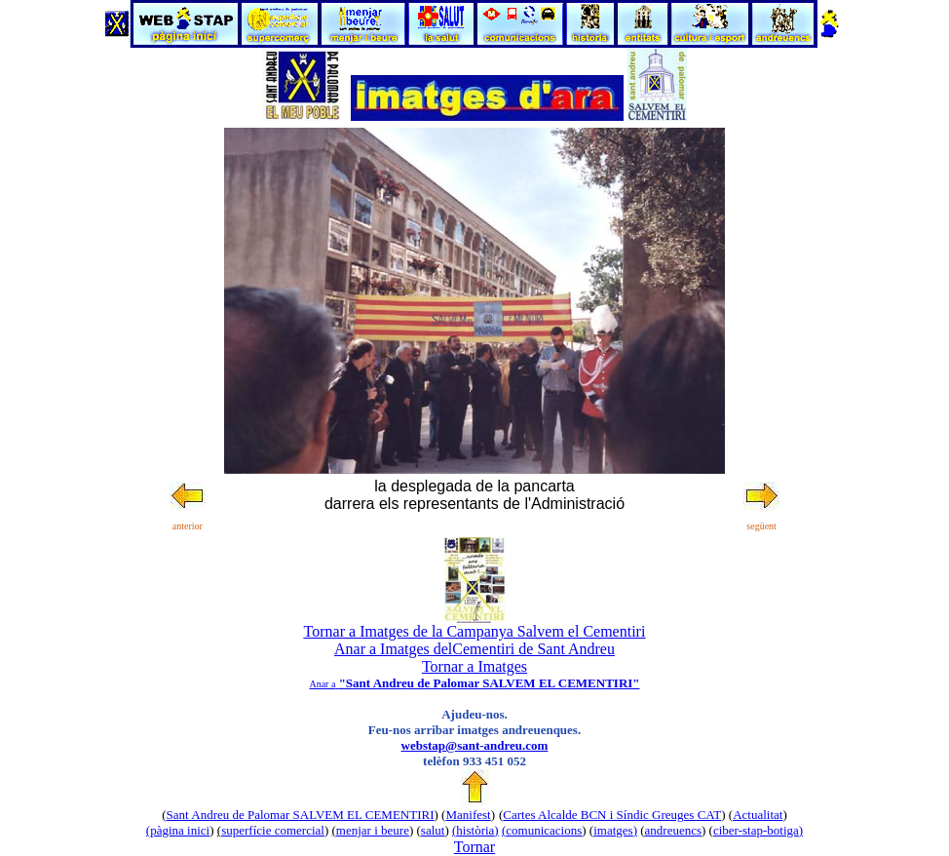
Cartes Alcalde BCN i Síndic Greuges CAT (612, 814)
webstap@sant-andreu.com (475, 745)
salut (433, 830)
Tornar (474, 846)
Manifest (467, 814)
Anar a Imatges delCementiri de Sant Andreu (474, 649)
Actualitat (757, 814)
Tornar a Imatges (474, 666)
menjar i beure (372, 830)
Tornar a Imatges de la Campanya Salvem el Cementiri (475, 631)
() (475, 830)
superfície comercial (272, 830)
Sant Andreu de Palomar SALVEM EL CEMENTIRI (301, 814)
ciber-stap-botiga (756, 830)
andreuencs (673, 830)
